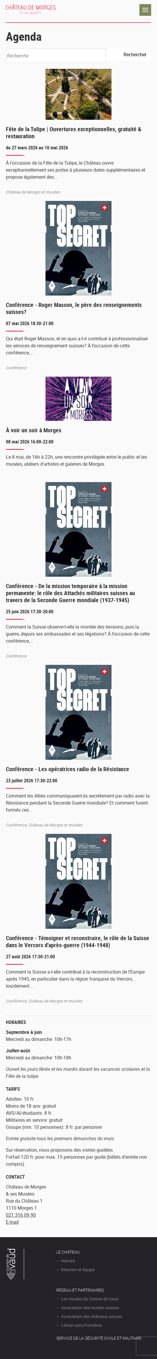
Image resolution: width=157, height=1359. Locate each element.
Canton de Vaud (15, 1265)
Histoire (68, 1261)
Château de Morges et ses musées (31, 10)
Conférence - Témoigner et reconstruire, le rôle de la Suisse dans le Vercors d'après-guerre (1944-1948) (77, 941)
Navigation (145, 10)
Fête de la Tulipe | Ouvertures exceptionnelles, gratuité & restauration (73, 132)
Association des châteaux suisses (91, 1316)
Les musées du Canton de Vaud (89, 1299)
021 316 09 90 (21, 1215)
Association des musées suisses (90, 1307)
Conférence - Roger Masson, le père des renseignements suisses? (74, 308)
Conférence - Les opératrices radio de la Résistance (67, 769)
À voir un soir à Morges (33, 430)
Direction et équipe (77, 1269)
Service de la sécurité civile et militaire (98, 1338)
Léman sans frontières (81, 1325)
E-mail (12, 1222)
